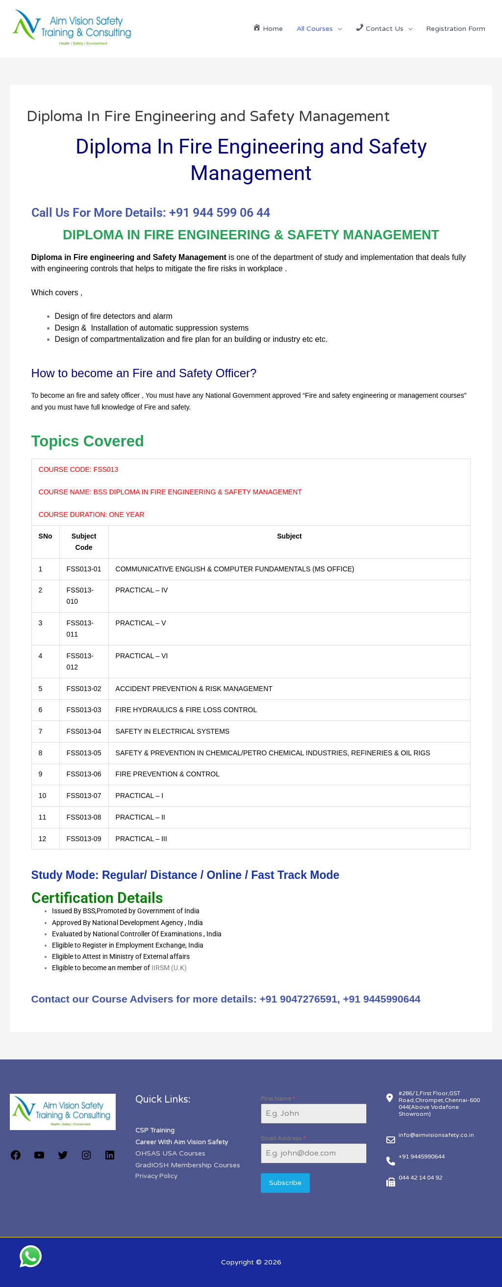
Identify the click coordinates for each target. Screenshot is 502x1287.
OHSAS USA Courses (170, 1153)
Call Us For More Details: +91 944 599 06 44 (150, 213)
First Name (278, 1098)
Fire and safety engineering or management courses (384, 395)
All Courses (315, 29)
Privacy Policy (156, 1175)
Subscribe (285, 1183)
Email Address (283, 1138)
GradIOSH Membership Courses (187, 1164)
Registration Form (455, 29)
